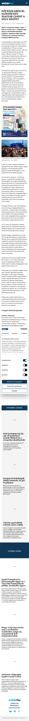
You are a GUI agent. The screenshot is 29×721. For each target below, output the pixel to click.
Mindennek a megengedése (14, 381)
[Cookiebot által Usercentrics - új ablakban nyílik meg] (20, 329)
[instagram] (19, 711)
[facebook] (15, 711)
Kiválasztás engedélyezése (14, 386)
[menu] (26, 3)
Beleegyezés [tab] (5, 333)
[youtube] (10, 711)
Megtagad (14, 390)
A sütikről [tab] (24, 333)
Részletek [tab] (14, 333)
